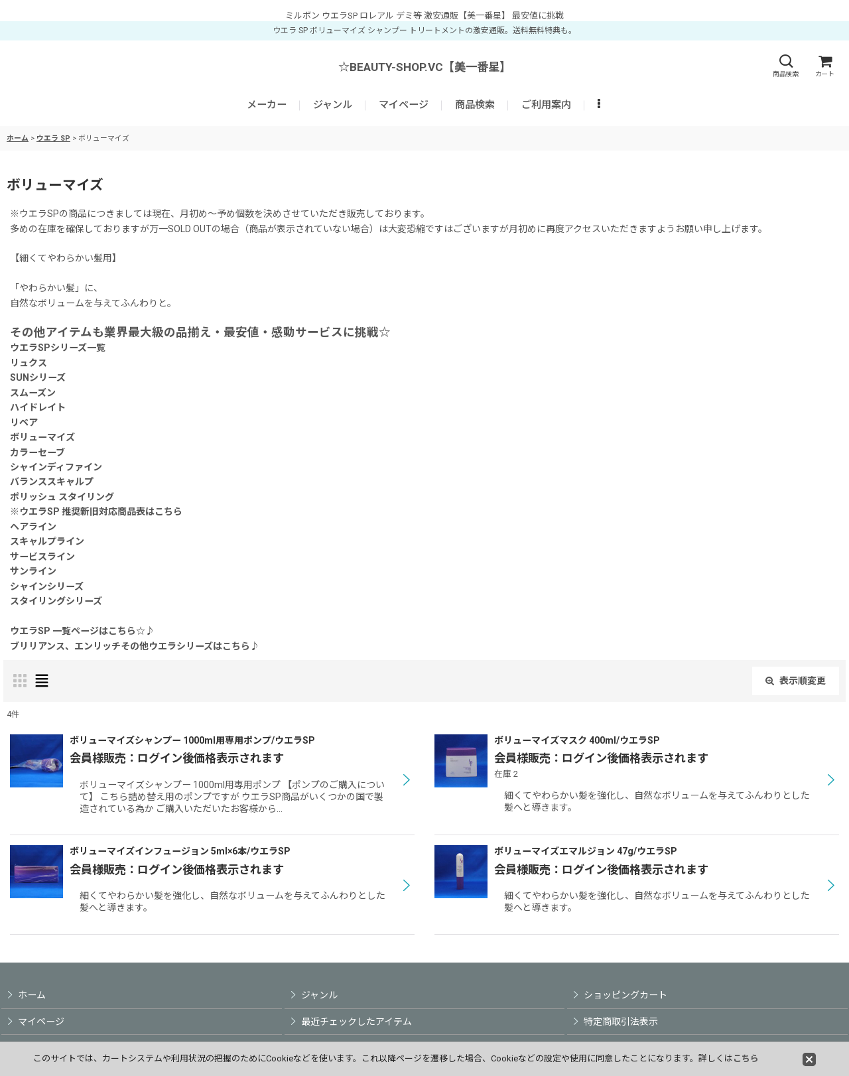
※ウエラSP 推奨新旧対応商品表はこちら (96, 511)
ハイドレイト (38, 407)
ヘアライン (33, 526)
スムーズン (33, 392)
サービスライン (42, 556)
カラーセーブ (37, 452)
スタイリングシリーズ (56, 601)
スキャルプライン (47, 541)
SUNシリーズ (38, 377)
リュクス (28, 363)
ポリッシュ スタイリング (62, 497)
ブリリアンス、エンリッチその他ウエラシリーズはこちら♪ (134, 646)
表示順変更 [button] (795, 680)
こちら (746, 1058)
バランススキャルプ (52, 481)
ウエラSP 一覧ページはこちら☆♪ (82, 631)
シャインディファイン (56, 467)
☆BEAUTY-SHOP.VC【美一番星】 (424, 67)
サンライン (33, 571)
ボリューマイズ (42, 437)
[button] (785, 66)
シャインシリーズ (47, 586)
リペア (24, 422)
